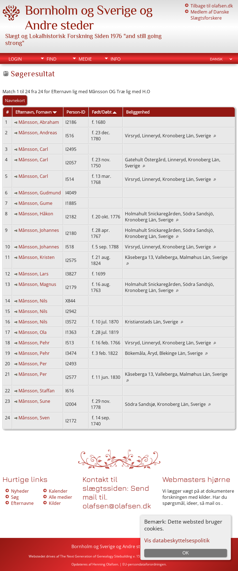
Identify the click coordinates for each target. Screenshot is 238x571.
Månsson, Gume (35, 203)
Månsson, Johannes (38, 230)
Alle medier (60, 497)
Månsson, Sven (34, 418)
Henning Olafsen (105, 564)
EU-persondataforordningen (144, 564)
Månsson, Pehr (34, 343)
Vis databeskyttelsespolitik (177, 540)
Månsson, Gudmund (39, 193)
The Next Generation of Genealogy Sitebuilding (96, 556)
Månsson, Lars (33, 274)
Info (116, 59)
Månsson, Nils (32, 301)
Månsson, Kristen (36, 257)
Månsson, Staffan (36, 391)
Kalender (58, 491)
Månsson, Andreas (37, 133)
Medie (85, 59)
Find (52, 59)
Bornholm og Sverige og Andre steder (89, 18)
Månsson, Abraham (38, 122)
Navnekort (15, 100)
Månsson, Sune (34, 401)
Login (15, 59)
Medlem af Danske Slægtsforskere (210, 15)
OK (186, 553)
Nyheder (20, 491)
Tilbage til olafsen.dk (212, 6)
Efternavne (22, 503)
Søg (15, 497)
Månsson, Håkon (35, 214)
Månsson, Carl (33, 149)
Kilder (55, 503)
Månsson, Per (32, 364)
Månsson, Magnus (37, 284)
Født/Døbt (104, 112)
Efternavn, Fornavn (36, 112)
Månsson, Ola (32, 332)
